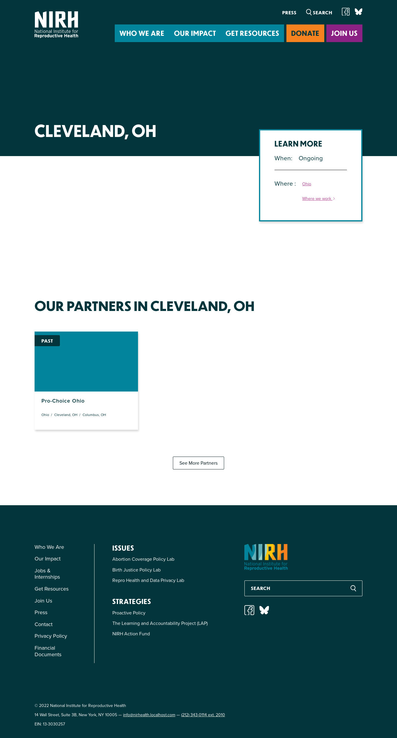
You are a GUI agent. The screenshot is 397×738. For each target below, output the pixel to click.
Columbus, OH (94, 414)
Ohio (306, 184)
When (283, 158)
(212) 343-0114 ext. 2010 (203, 715)
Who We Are (142, 33)
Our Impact (195, 33)
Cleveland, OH (65, 414)
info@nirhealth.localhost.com (149, 715)
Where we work (319, 198)
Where (284, 183)
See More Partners (198, 463)
